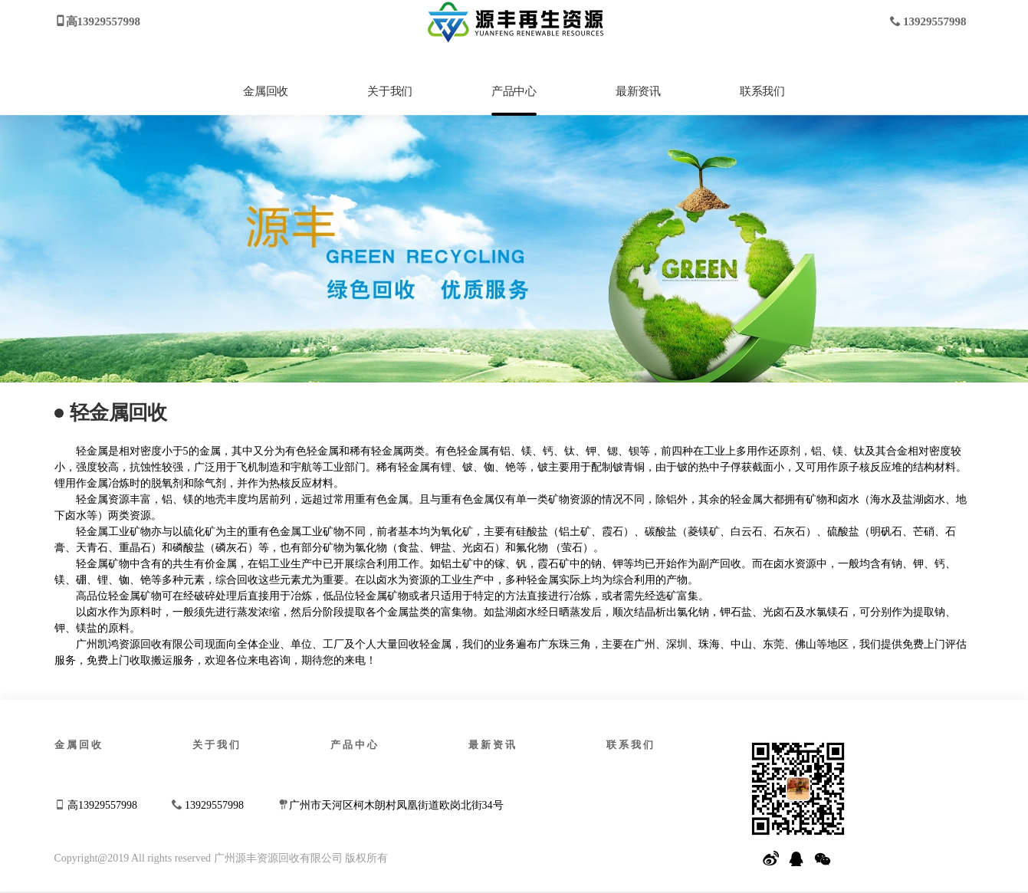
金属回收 (265, 91)
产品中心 (513, 91)
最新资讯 (638, 91)
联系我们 (762, 91)
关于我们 (389, 91)
